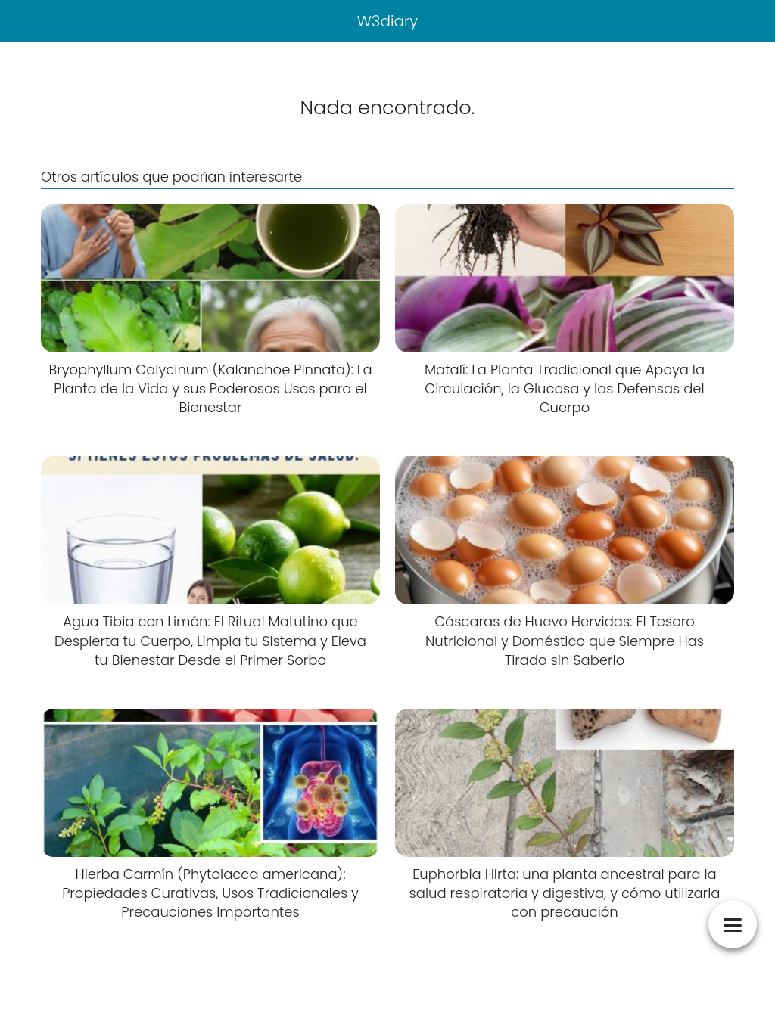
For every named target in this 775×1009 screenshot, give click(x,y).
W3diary (388, 21)
